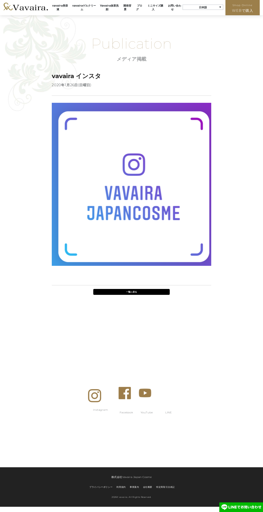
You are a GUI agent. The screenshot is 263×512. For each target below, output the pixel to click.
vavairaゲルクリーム (84, 7)
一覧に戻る (131, 291)
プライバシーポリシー (100, 487)
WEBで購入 (242, 8)
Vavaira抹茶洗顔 (109, 7)
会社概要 (147, 487)
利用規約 (121, 487)
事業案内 (134, 487)
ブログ (139, 7)
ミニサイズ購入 (155, 7)
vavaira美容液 (60, 7)
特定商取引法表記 (165, 487)
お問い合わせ (174, 7)
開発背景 (127, 7)
